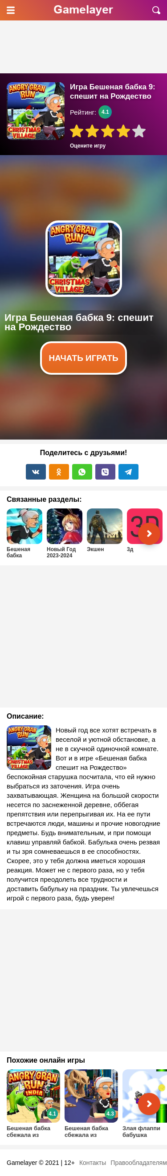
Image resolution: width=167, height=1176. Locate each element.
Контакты (92, 1162)
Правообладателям (138, 1162)
